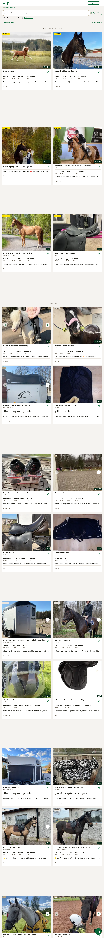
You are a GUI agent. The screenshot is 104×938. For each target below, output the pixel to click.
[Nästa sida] (62, 869)
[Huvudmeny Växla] (4, 3)
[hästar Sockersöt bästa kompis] (77, 409)
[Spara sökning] (98, 931)
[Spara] (48, 72)
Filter (97, 13)
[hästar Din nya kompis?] (77, 823)
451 (57, 869)
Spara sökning (8, 22)
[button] (26, 262)
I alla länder (28, 18)
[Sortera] (96, 23)
